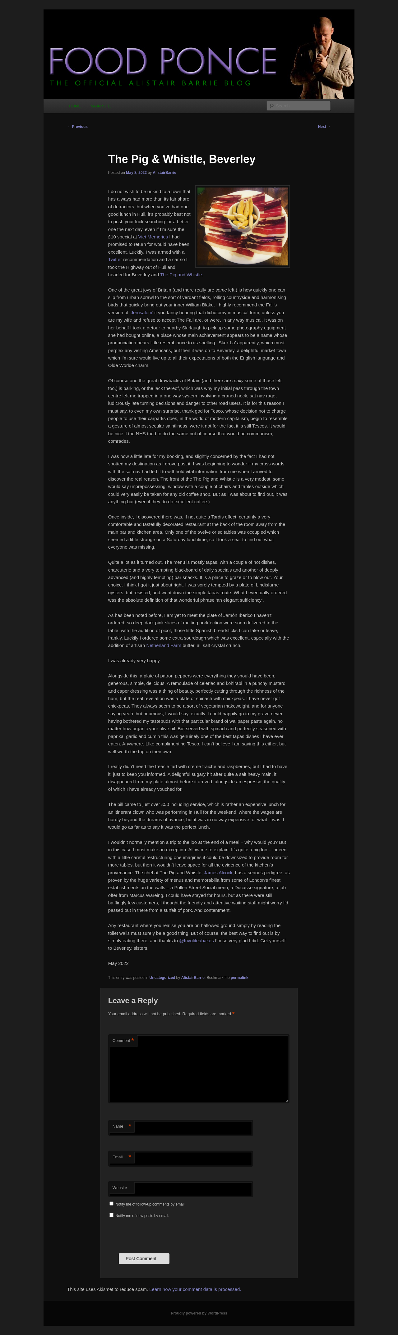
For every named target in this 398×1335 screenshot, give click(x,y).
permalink (239, 977)
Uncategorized (162, 977)
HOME (75, 106)
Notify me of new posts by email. (142, 1216)
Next (324, 126)
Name (122, 1126)
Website (120, 1187)
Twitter (115, 259)
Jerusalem (141, 312)
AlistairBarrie (164, 172)
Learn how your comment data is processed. (195, 1289)
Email (122, 1157)
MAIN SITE (101, 106)
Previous (77, 126)
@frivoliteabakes (196, 940)
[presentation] (155, 1235)
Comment (123, 1040)
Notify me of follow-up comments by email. (150, 1204)
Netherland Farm (163, 645)
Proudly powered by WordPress (199, 1313)
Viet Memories (153, 236)
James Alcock (218, 872)
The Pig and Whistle (181, 274)
